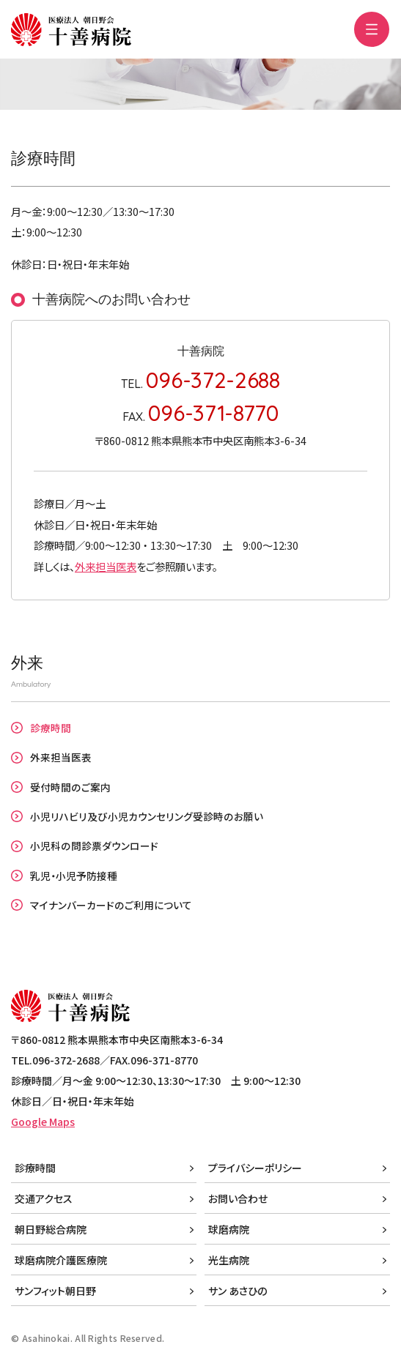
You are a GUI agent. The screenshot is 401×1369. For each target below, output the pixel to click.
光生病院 (228, 1260)
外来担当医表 (105, 566)
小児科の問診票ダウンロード (94, 845)
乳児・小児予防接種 (73, 875)
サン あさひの (237, 1290)
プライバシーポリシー (255, 1167)
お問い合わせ (238, 1198)
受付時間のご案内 (70, 787)
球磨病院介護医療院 (61, 1260)
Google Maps (43, 1121)
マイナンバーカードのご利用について (111, 905)
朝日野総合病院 (51, 1229)
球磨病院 (228, 1229)
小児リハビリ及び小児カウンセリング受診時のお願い (146, 816)
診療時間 (50, 727)
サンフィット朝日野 (55, 1290)
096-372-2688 (212, 379)
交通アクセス (44, 1198)
